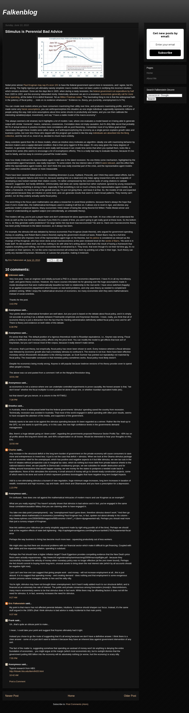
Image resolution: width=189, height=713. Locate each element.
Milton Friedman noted (71, 97)
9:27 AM (13, 597)
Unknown (13, 275)
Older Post (130, 695)
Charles (12, 450)
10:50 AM (13, 443)
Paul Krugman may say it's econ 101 (41, 85)
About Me (151, 78)
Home (71, 695)
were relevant (108, 163)
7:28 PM (13, 399)
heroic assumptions (31, 109)
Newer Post (12, 695)
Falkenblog (20, 12)
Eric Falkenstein (17, 603)
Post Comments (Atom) (77, 704)
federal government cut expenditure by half (113, 91)
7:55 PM (13, 658)
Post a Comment (17, 681)
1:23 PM (13, 487)
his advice (94, 238)
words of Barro (112, 241)
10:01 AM (13, 377)
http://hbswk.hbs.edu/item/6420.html (26, 671)
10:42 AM (13, 675)
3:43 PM (13, 304)
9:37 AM (13, 614)
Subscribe (165, 52)
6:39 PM (13, 327)
